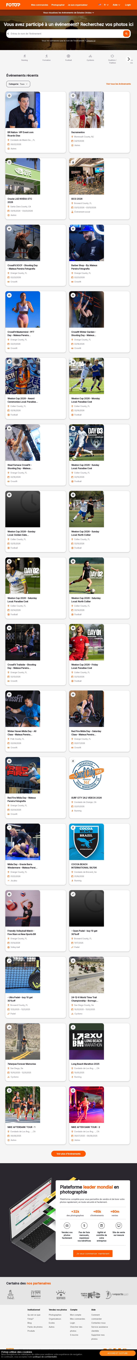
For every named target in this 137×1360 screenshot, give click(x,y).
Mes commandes (39, 5)
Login (72, 1323)
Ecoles (52, 1323)
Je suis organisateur (77, 5)
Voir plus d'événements (68, 1153)
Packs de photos (35, 1327)
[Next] (128, 59)
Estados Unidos (85, 13)
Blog (30, 1323)
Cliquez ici (90, 40)
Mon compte (75, 1315)
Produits (31, 1331)
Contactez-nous (98, 1323)
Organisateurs (55, 1319)
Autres (51, 1327)
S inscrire (74, 1335)
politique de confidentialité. (45, 1357)
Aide (116, 4)
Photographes (55, 1315)
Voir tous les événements (118, 84)
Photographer (58, 5)
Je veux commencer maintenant (92, 1253)
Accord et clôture (118, 1353)
